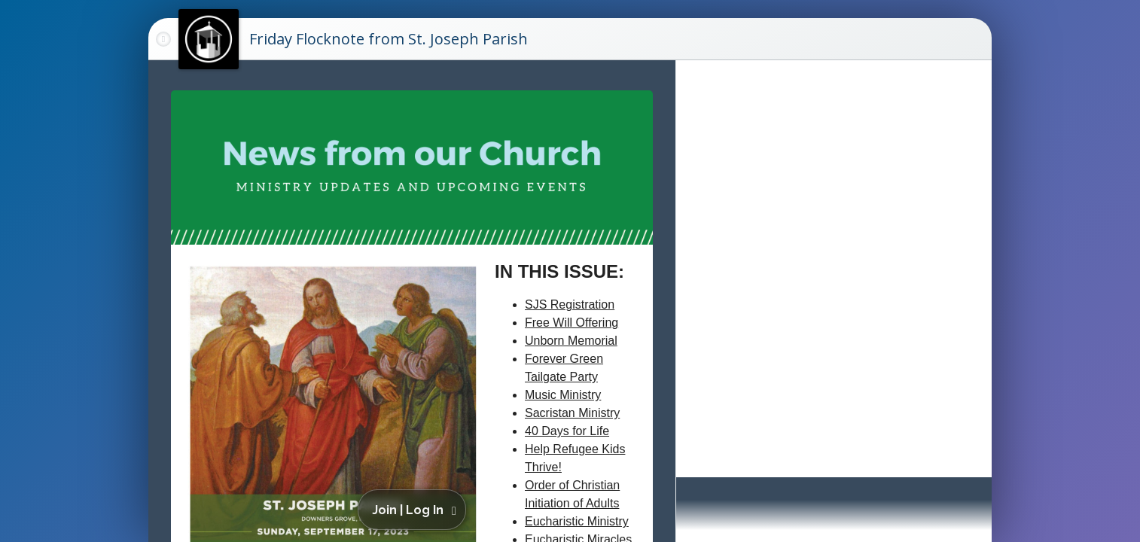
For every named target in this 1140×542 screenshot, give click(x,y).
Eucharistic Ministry (577, 521)
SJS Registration (569, 304)
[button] (414, 510)
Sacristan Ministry (572, 412)
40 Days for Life (567, 431)
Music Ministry (563, 394)
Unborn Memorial (571, 340)
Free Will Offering (571, 322)
